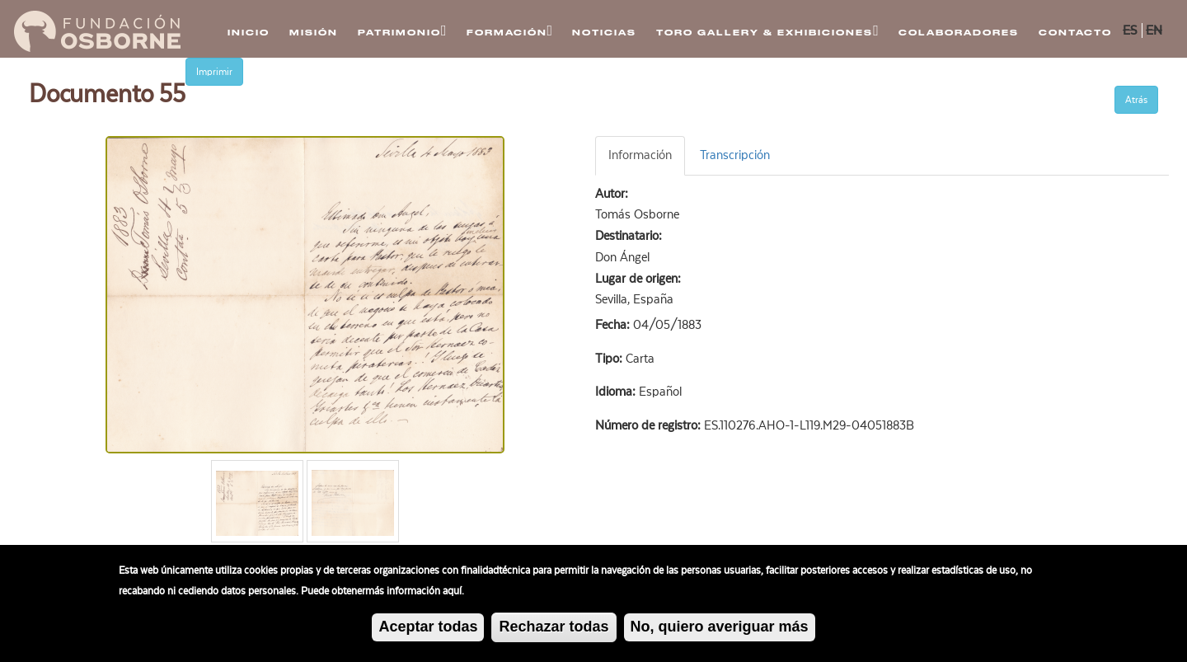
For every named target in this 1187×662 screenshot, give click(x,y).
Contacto (1075, 32)
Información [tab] (640, 155)
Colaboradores (958, 32)
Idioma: (617, 391)
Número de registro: (649, 425)
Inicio (249, 32)
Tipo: (610, 358)
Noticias (604, 32)
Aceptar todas (427, 628)
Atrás (1136, 100)
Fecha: (614, 324)
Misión (313, 32)
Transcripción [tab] (735, 155)
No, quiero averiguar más (720, 628)
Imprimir (214, 71)
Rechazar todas (553, 628)
